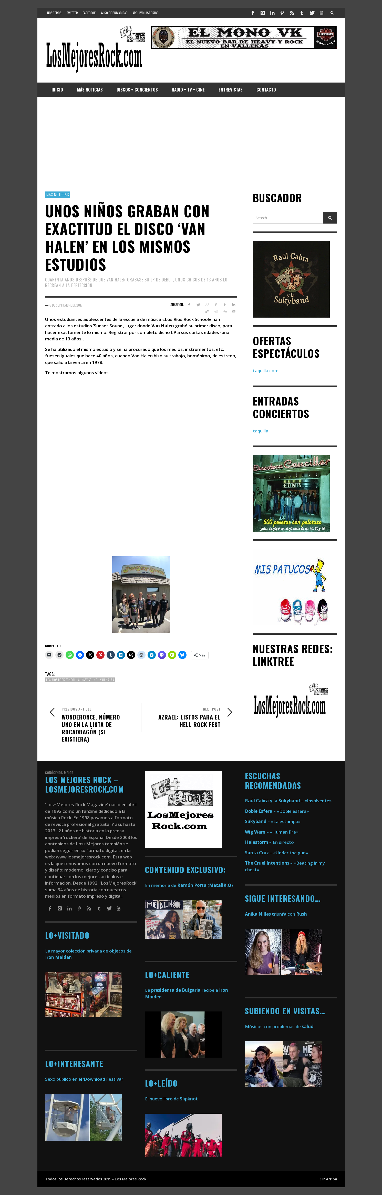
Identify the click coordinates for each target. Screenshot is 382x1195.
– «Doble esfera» (277, 811)
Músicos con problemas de (279, 1026)
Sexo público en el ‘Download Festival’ (84, 1079)
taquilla (260, 431)
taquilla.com (265, 370)
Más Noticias (57, 194)
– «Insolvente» (288, 801)
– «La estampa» (273, 821)
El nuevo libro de (171, 1099)
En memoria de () (189, 885)
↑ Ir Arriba (328, 1179)
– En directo (269, 842)
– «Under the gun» (276, 853)
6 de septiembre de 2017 (65, 304)
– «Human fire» (271, 832)
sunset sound (88, 680)
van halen (107, 680)
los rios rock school (61, 680)
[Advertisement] (191, 144)
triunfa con (276, 914)
